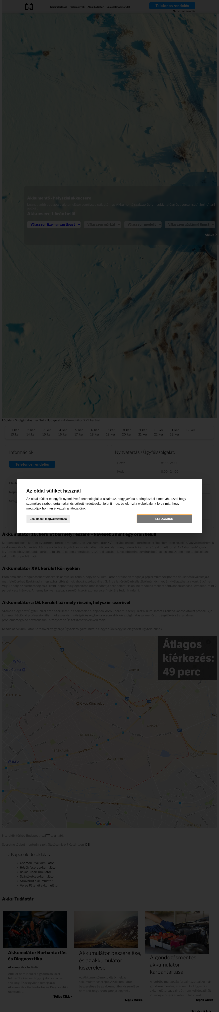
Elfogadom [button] (162, 518)
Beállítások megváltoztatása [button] (51, 518)
